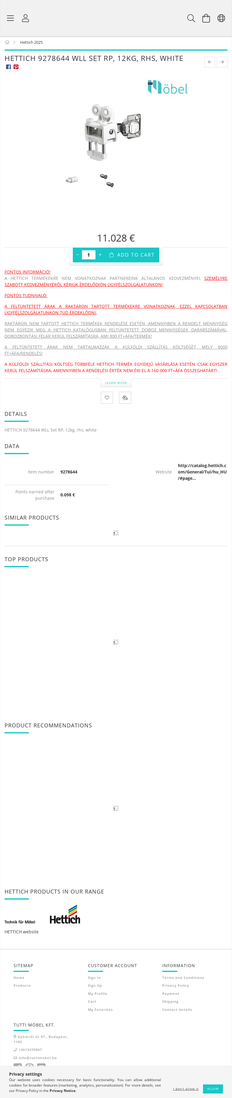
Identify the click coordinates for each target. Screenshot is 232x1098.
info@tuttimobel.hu (38, 1059)
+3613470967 (30, 1051)
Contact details (177, 1010)
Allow (213, 1089)
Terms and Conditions (183, 978)
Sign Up (95, 986)
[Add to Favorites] (107, 399)
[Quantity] (88, 256)
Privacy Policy (175, 986)
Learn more (116, 383)
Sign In (94, 978)
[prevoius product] (209, 63)
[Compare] (125, 399)
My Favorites (100, 1010)
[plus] (100, 256)
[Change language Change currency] (221, 18)
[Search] (191, 18)
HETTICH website (22, 933)
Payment (170, 994)
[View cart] (206, 18)
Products (22, 986)
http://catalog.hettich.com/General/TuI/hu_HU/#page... (202, 473)
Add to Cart (136, 256)
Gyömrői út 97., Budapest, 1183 (41, 1040)
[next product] (222, 63)
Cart (92, 1002)
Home (19, 978)
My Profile (98, 994)
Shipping (170, 1002)
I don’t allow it (186, 1089)
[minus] (77, 256)
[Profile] (26, 18)
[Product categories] (11, 18)
